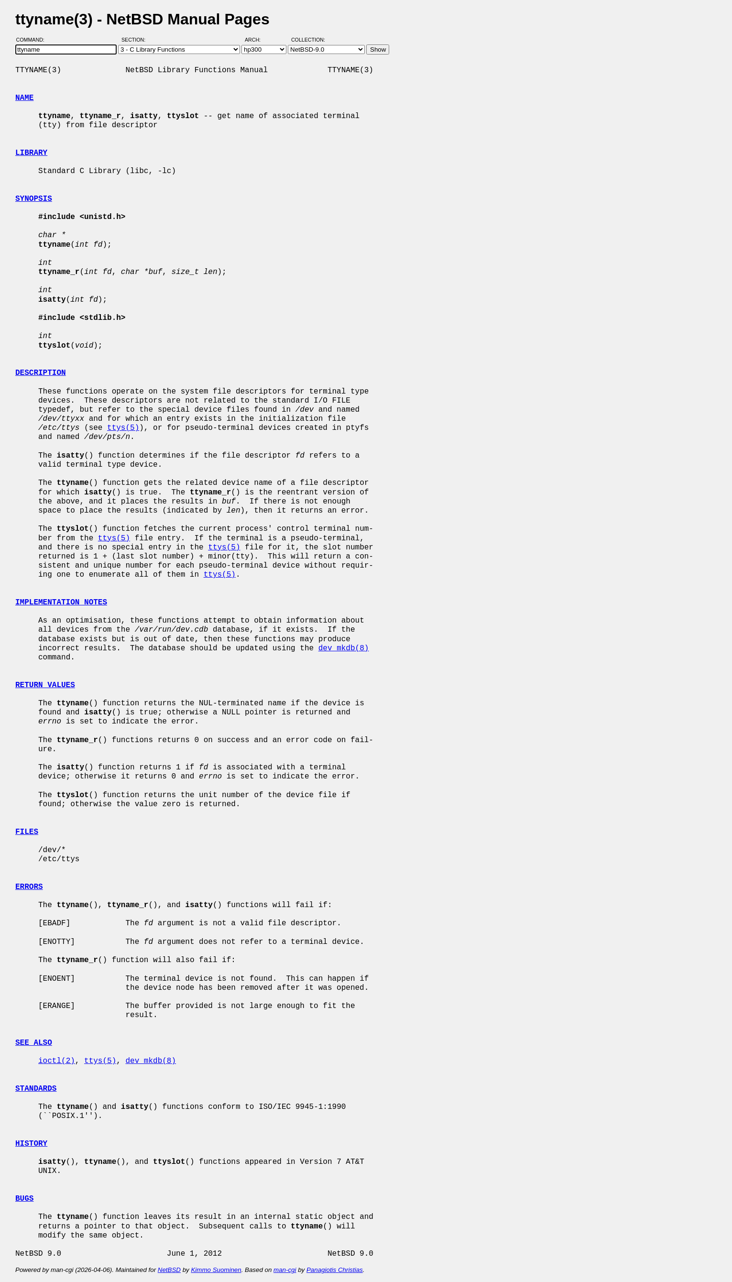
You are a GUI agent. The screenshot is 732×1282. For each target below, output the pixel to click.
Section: (135, 40)
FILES (26, 832)
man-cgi (284, 1269)
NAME (24, 98)
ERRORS (29, 887)
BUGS (24, 1199)
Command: (33, 40)
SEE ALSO (33, 1043)
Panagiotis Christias (334, 1269)
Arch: (257, 40)
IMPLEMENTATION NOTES (61, 602)
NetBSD (169, 1269)
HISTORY (31, 1144)
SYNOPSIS (33, 199)
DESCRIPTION (40, 373)
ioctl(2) (56, 1061)
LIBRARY (31, 153)
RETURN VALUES (45, 685)
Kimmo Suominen (216, 1269)
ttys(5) (123, 428)
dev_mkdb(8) (343, 648)
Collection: (308, 40)
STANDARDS (35, 1089)
